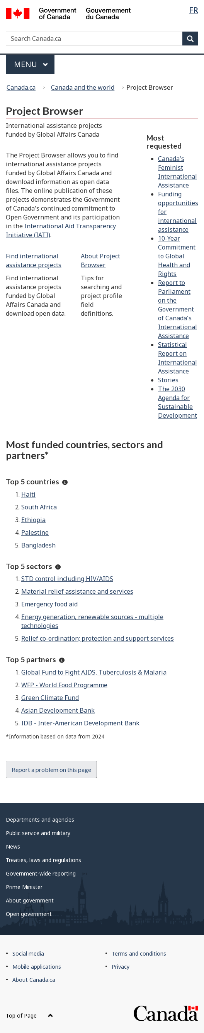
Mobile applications (36, 966)
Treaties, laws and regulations (43, 860)
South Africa (39, 507)
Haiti (28, 494)
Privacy (120, 966)
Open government (29, 913)
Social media (28, 953)
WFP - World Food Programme (64, 685)
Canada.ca (21, 87)
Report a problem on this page (51, 769)
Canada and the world (82, 87)
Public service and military (38, 833)
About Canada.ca (33, 979)
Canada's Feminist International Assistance (177, 171)
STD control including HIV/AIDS (67, 578)
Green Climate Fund (50, 697)
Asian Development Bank (58, 710)
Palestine (35, 532)
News (13, 846)
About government (30, 900)
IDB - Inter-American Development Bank (80, 723)
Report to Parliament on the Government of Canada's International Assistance (177, 309)
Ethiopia (33, 520)
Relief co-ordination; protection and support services (97, 638)
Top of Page (29, 1015)
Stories (168, 380)
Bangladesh (38, 545)
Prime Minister (24, 887)
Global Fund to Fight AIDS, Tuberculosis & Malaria (94, 672)
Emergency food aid (49, 604)
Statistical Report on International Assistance (177, 357)
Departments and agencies (40, 819)
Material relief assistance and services (77, 591)
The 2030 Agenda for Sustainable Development (177, 402)
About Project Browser (100, 260)
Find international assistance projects (33, 260)
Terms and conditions (139, 953)
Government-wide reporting (41, 873)
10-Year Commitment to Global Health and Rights (177, 256)
